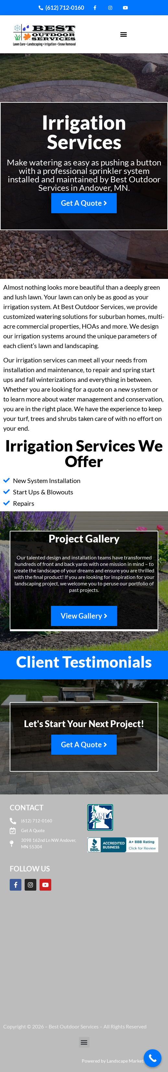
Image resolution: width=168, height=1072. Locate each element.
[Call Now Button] (153, 1058)
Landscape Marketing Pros (133, 1061)
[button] (123, 34)
